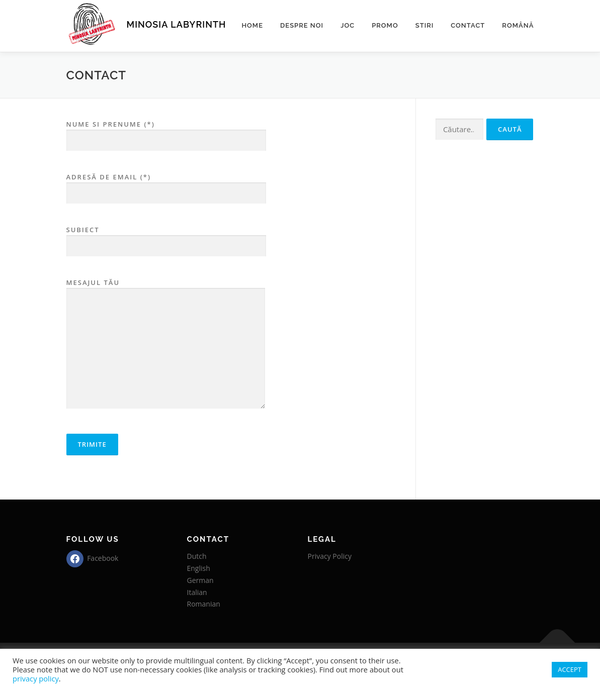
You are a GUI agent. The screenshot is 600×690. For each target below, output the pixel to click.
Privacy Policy (330, 556)
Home (252, 25)
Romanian (203, 604)
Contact (468, 25)
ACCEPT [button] (569, 669)
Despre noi (301, 25)
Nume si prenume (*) (166, 132)
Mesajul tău (165, 344)
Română (518, 25)
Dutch (197, 556)
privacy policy (36, 678)
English (198, 568)
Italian (197, 592)
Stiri (424, 25)
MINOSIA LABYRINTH (176, 24)
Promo (385, 25)
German (200, 580)
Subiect (166, 238)
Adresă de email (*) (166, 185)
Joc (347, 25)
